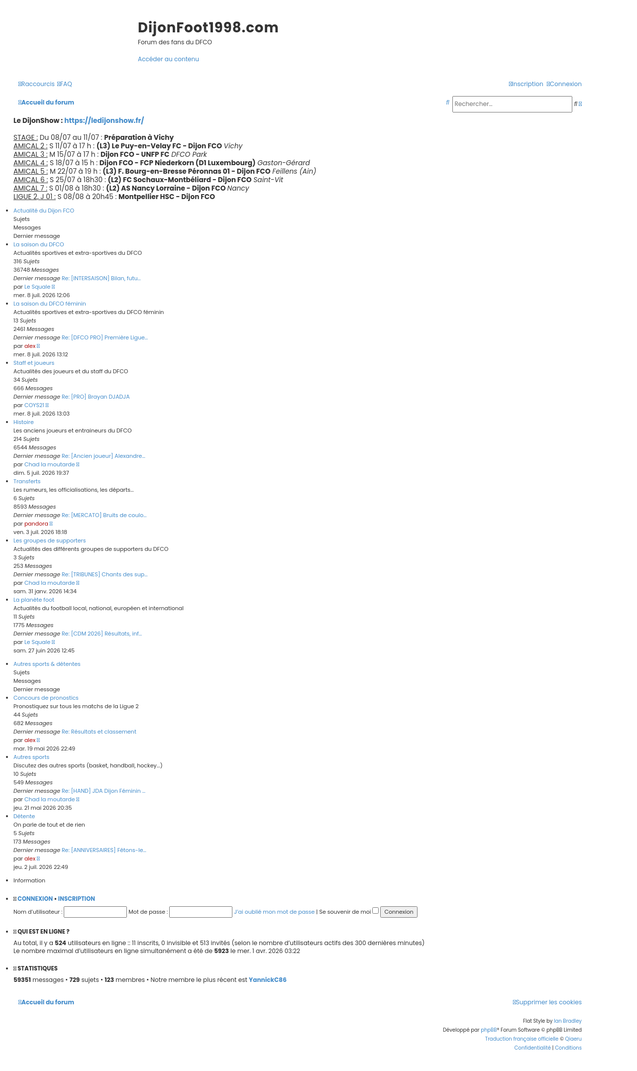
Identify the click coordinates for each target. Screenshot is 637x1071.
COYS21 (34, 405)
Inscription (76, 899)
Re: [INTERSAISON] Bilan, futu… (101, 278)
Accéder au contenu (168, 59)
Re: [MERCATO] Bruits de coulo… (104, 515)
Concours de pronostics (46, 698)
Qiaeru (573, 1039)
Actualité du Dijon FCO (43, 210)
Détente (24, 816)
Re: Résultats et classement (99, 732)
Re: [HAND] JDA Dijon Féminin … (103, 791)
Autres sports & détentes (47, 664)
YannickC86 (268, 979)
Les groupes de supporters (49, 540)
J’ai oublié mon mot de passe (274, 912)
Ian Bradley (568, 1021)
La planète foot (33, 600)
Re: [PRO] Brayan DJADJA (96, 397)
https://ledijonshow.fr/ (104, 120)
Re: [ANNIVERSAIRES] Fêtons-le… (104, 850)
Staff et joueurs (33, 363)
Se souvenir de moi (349, 912)
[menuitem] (64, 84)
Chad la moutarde (49, 464)
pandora (36, 524)
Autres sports (31, 757)
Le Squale (37, 287)
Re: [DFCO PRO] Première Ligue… (105, 337)
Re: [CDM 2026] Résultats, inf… (102, 634)
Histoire (23, 422)
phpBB (489, 1030)
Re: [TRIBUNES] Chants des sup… (105, 574)
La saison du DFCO (38, 244)
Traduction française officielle (522, 1039)
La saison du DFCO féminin (49, 304)
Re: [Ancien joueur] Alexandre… (103, 456)
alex (29, 346)
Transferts (27, 481)
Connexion (35, 899)
